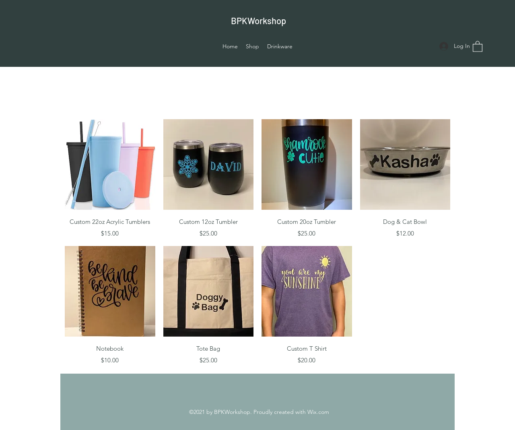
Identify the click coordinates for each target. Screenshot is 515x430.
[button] (477, 46)
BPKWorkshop (258, 20)
